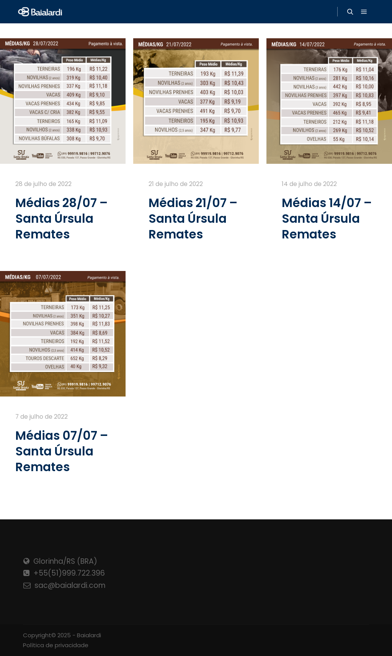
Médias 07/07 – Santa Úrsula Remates (61, 451)
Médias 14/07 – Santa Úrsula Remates (327, 218)
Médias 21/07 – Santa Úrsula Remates (193, 218)
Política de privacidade (55, 645)
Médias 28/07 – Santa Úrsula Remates (61, 218)
